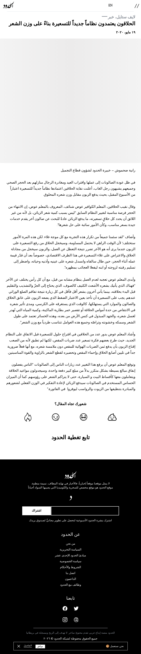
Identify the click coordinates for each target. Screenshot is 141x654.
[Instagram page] (65, 619)
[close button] (18, 646)
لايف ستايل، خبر (121, 17)
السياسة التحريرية (70, 549)
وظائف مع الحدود (70, 585)
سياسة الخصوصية (70, 561)
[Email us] (76, 619)
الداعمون (70, 579)
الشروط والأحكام (70, 567)
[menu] (137, 6)
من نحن (70, 544)
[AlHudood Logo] (8, 4)
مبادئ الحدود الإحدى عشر (70, 555)
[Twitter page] (76, 608)
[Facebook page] (65, 608)
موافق (40, 646)
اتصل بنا (70, 573)
